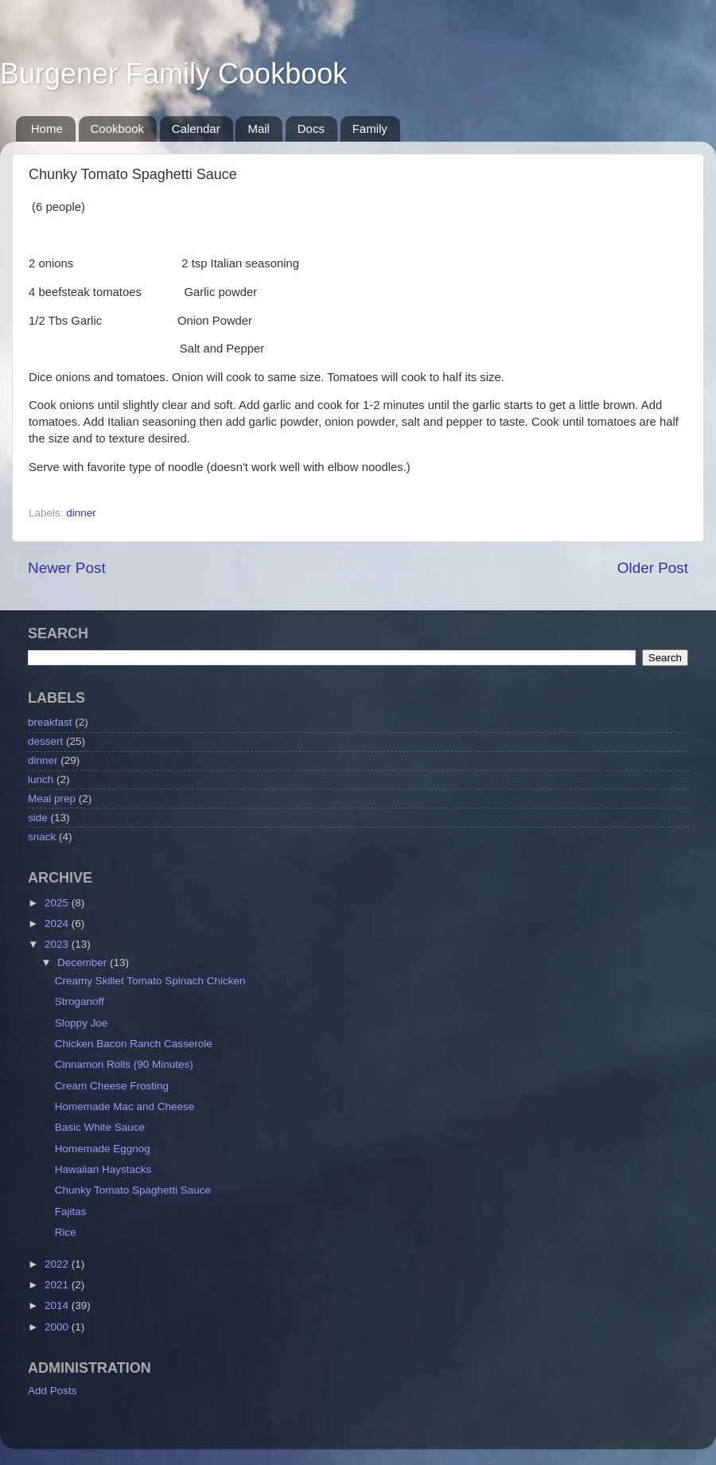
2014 (58, 1305)
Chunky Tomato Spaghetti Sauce (133, 1190)
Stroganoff (79, 1001)
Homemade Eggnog (102, 1149)
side (38, 818)
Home (47, 128)
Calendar (196, 128)
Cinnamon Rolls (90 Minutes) (124, 1064)
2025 (58, 903)
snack (42, 837)
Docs (311, 128)
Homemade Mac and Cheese (125, 1106)
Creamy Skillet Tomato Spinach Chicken (150, 981)
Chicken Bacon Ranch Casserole (133, 1044)
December (83, 962)
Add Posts (52, 1391)
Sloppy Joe (81, 1023)
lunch (40, 779)
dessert (45, 741)
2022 (58, 1264)
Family (369, 128)
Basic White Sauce (100, 1127)
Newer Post (67, 567)
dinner (81, 513)
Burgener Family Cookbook (173, 73)
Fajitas (71, 1212)
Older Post (652, 567)
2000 (58, 1327)
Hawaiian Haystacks (103, 1169)
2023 (58, 944)
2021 (58, 1285)
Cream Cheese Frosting (112, 1086)
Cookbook (118, 128)
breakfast (50, 722)
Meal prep (52, 799)
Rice (65, 1232)
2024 (58, 923)
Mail (258, 128)
